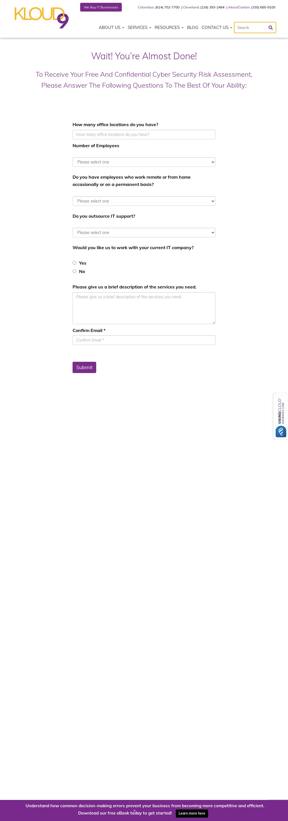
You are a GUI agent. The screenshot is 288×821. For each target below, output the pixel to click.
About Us (111, 27)
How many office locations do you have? (115, 124)
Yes (82, 263)
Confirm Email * (89, 330)
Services (139, 27)
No (82, 271)
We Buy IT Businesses (101, 7)
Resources (169, 27)
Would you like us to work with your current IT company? (133, 247)
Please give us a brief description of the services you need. (135, 287)
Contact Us (217, 27)
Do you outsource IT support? (104, 216)
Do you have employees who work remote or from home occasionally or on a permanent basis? (132, 180)
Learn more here (192, 813)
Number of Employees (96, 145)
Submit (84, 367)
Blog (192, 27)
